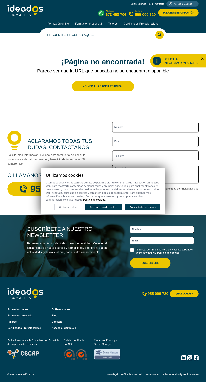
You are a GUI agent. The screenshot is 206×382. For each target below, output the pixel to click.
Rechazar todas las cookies (103, 207)
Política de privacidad (131, 374)
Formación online (58, 23)
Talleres (113, 23)
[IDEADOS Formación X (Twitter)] (189, 357)
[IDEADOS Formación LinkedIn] (183, 357)
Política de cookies (168, 252)
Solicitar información (178, 12)
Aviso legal (112, 374)
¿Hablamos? (184, 293)
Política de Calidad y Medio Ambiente (181, 374)
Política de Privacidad (180, 188)
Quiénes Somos (138, 4)
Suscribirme (150, 263)
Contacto (159, 4)
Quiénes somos (61, 309)
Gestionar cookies (68, 207)
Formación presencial (88, 23)
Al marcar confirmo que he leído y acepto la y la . (164, 251)
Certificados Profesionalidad (141, 23)
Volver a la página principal (103, 86)
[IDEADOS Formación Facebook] (196, 357)
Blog (150, 4)
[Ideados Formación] (25, 10)
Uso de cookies (152, 374)
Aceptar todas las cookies (143, 207)
